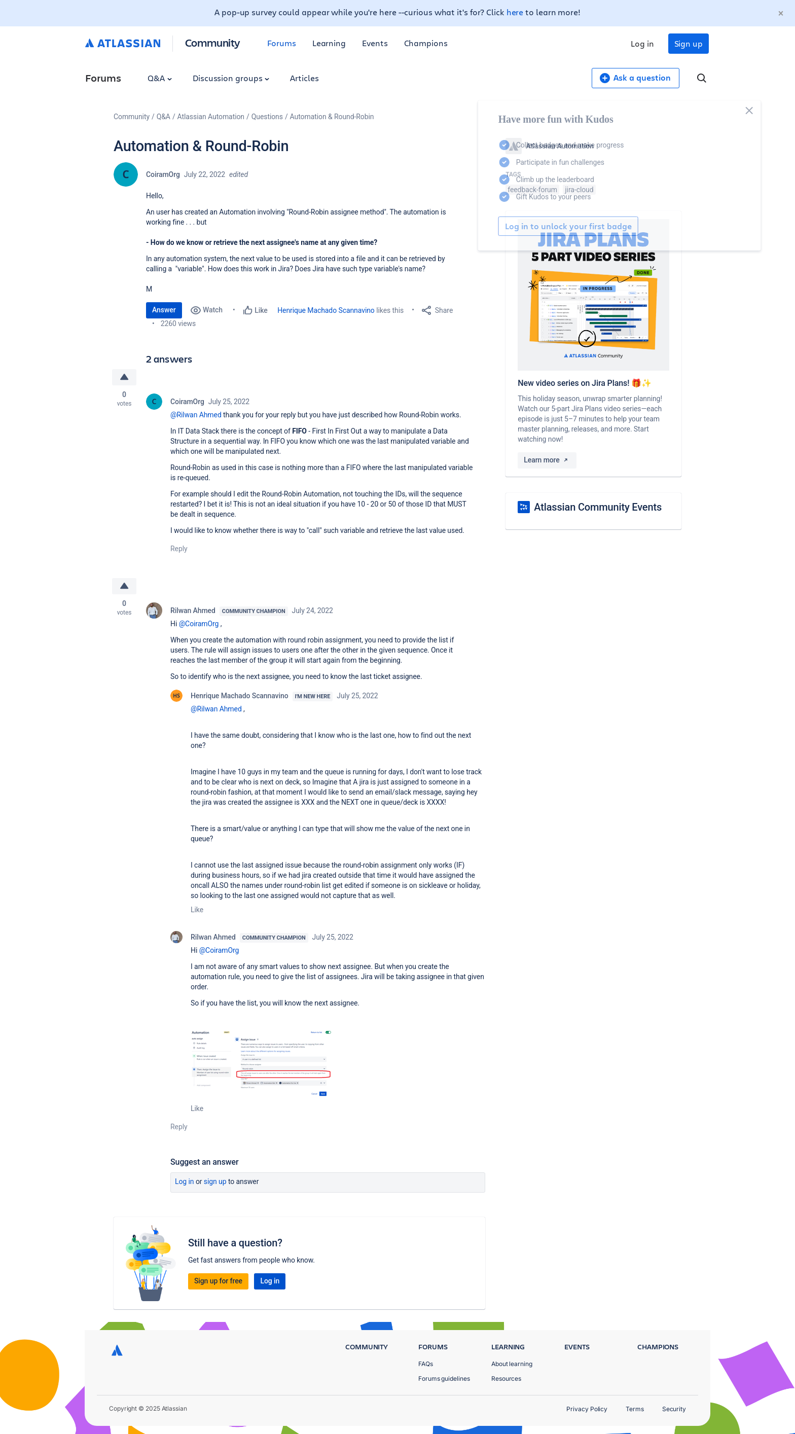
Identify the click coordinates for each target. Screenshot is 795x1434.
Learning (329, 43)
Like (197, 910)
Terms (635, 1409)
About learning (511, 1364)
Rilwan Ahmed (192, 610)
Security (674, 1409)
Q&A (160, 78)
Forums (281, 43)
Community (212, 42)
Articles (304, 78)
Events (375, 43)
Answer (164, 310)
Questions (267, 117)
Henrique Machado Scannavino (326, 310)
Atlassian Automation (210, 117)
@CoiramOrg (199, 624)
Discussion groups (231, 78)
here (515, 12)
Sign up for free (218, 1281)
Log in (642, 43)
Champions (426, 43)
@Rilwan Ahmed (196, 415)
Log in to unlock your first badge (517, 226)
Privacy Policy (586, 1409)
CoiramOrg (163, 174)
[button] (262, 1063)
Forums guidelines (444, 1378)
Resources (506, 1378)
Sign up (688, 43)
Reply (179, 549)
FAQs (425, 1364)
